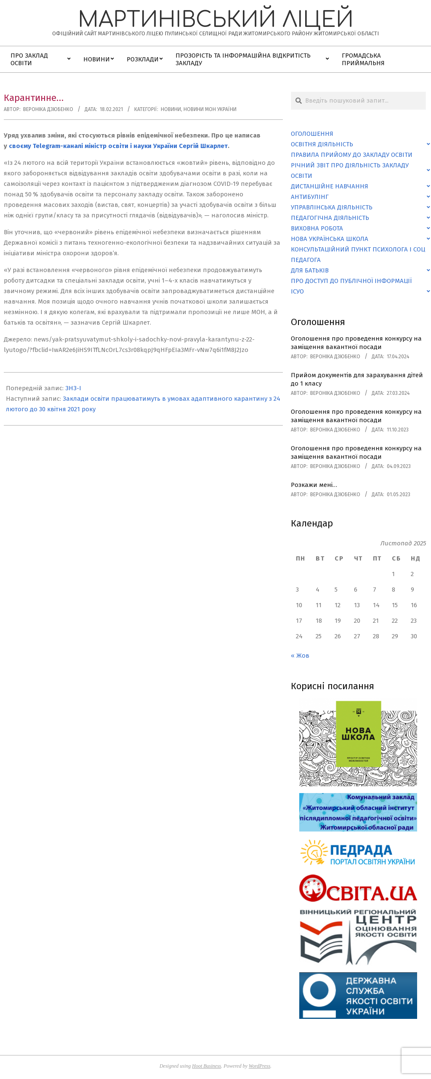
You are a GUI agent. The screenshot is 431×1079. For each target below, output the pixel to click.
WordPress (259, 1066)
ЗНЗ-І (73, 388)
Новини (171, 109)
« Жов (300, 655)
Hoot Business (206, 1066)
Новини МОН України (210, 109)
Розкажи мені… (314, 485)
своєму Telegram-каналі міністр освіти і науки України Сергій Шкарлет (118, 146)
